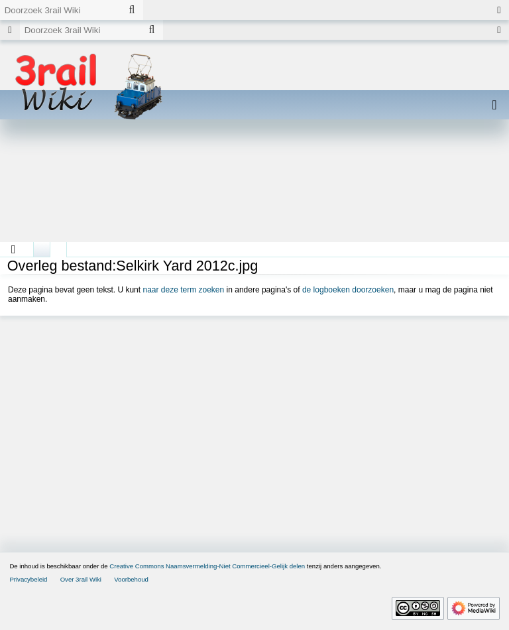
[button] (13, 249)
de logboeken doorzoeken (348, 289)
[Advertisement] (254, 186)
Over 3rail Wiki (80, 579)
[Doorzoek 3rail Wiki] (60, 10)
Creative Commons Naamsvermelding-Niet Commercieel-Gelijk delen (207, 566)
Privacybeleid (28, 579)
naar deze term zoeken (183, 289)
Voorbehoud (131, 579)
